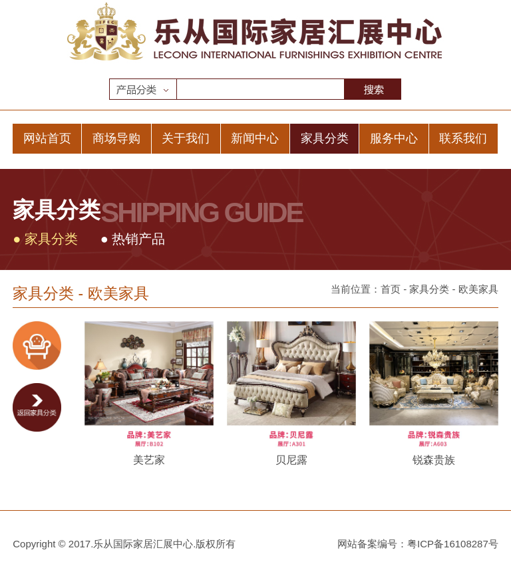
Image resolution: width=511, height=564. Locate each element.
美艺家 (149, 460)
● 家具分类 (45, 238)
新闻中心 (255, 138)
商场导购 (116, 138)
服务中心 (394, 138)
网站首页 (47, 138)
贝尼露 (291, 460)
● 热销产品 (133, 238)
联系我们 (463, 138)
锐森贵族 (434, 460)
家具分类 (325, 138)
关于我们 (186, 138)
